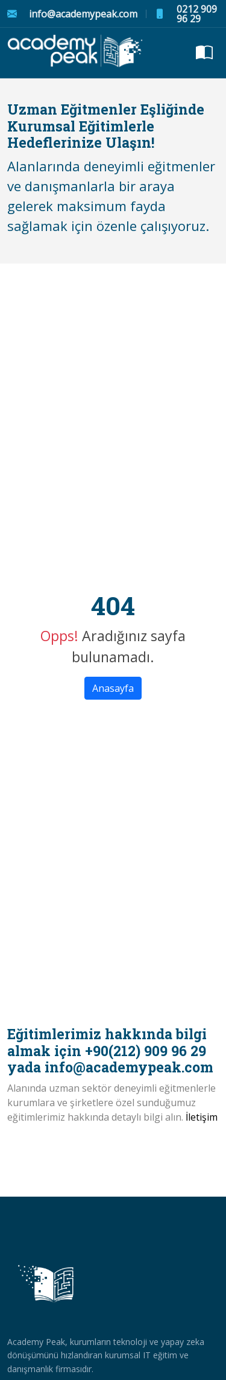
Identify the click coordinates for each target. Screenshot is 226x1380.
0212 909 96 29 (197, 14)
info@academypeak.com (83, 14)
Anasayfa (113, 688)
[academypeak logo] (76, 53)
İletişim (202, 1117)
